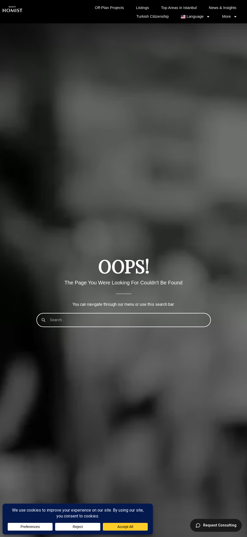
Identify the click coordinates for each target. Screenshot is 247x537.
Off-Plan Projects (109, 7)
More (229, 16)
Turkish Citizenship (152, 16)
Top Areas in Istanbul (179, 7)
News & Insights (222, 7)
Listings (142, 7)
